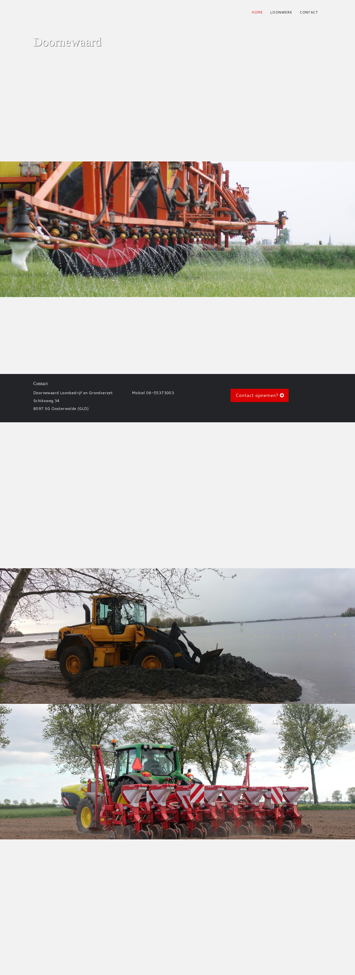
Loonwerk (281, 12)
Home (257, 12)
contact (309, 12)
